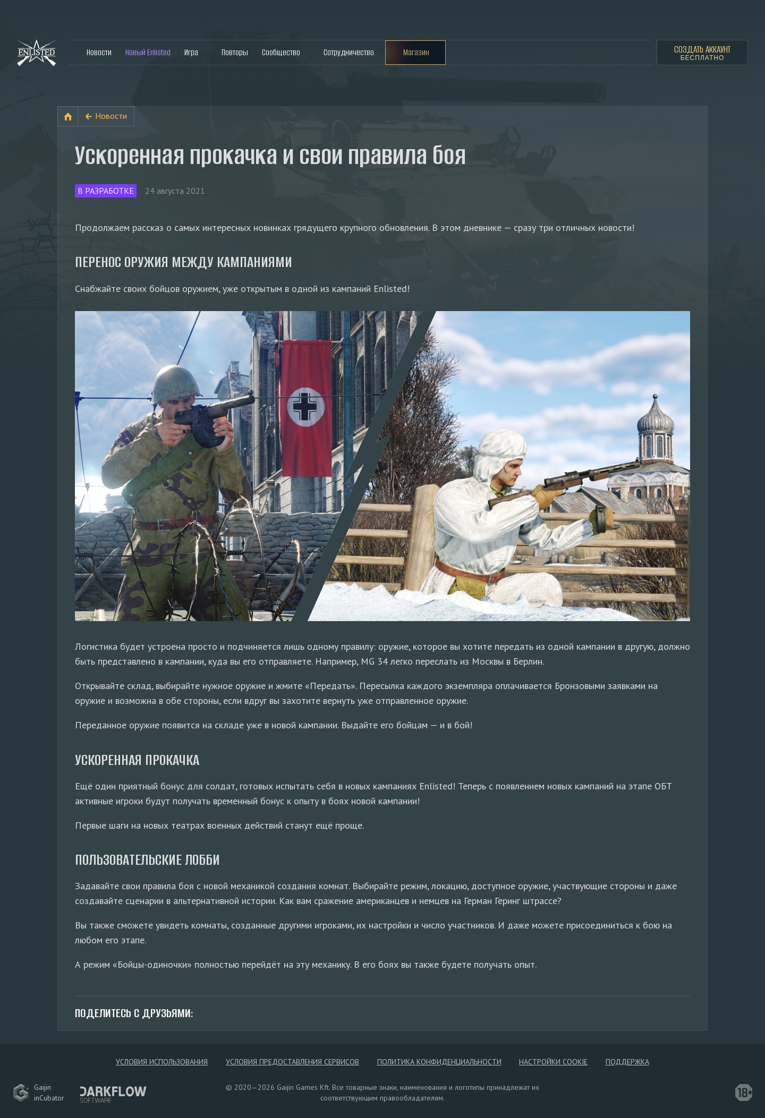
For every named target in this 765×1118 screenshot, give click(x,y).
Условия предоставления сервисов (292, 1062)
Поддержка (627, 1062)
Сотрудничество (349, 52)
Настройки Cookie (553, 1062)
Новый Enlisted (148, 52)
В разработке (106, 190)
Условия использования (162, 1062)
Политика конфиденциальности (439, 1062)
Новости (99, 52)
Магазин (416, 52)
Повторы (235, 52)
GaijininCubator (38, 1092)
